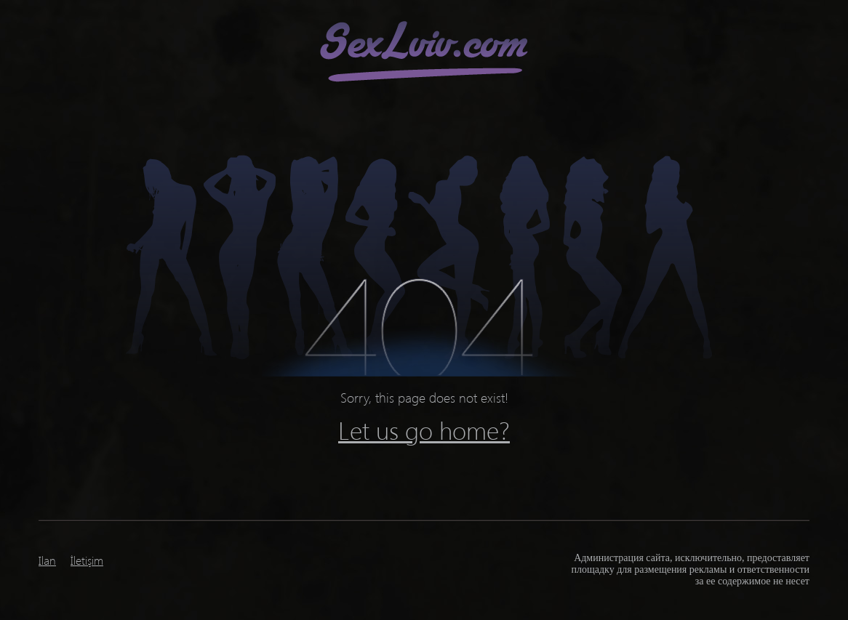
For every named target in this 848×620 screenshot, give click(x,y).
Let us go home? (424, 429)
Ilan (47, 560)
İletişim (87, 560)
